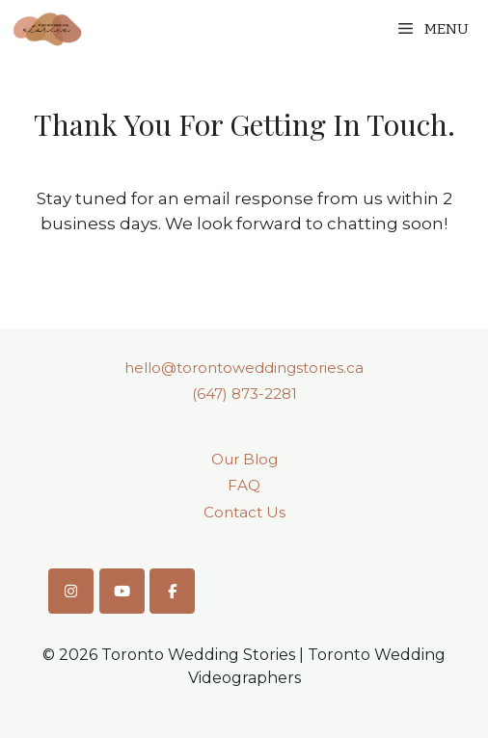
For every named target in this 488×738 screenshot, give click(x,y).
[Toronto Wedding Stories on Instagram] (71, 591)
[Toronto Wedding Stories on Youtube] (122, 591)
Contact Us (244, 512)
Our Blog (244, 459)
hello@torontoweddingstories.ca (244, 367)
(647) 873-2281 (244, 393)
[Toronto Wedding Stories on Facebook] (172, 591)
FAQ (244, 485)
